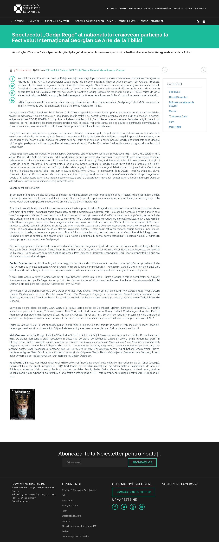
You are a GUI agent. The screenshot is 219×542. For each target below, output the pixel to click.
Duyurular (157, 21)
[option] (22, 404)
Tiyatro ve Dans (178, 116)
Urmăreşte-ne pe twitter (134, 492)
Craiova (120, 70)
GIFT (71, 70)
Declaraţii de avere (71, 516)
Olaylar (35, 21)
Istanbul (20, 21)
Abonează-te (142, 462)
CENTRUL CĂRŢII (127, 21)
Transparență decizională (167, 8)
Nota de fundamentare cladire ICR (79, 526)
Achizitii (66, 521)
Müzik (172, 111)
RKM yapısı (67, 500)
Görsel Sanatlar (178, 97)
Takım (65, 495)
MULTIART (175, 127)
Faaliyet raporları (70, 505)
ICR (47, 70)
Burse (144, 21)
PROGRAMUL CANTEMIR (57, 21)
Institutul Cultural (59, 70)
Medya (147, 8)
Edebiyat (174, 91)
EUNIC (110, 21)
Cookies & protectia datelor (75, 536)
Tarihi (65, 510)
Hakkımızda (134, 8)
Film (171, 121)
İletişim (188, 8)
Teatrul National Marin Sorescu (98, 70)
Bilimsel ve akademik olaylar (181, 104)
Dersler (122, 8)
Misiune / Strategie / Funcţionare (79, 490)
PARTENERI (199, 8)
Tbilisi (78, 70)
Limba (110, 8)
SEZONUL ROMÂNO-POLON (89, 21)
